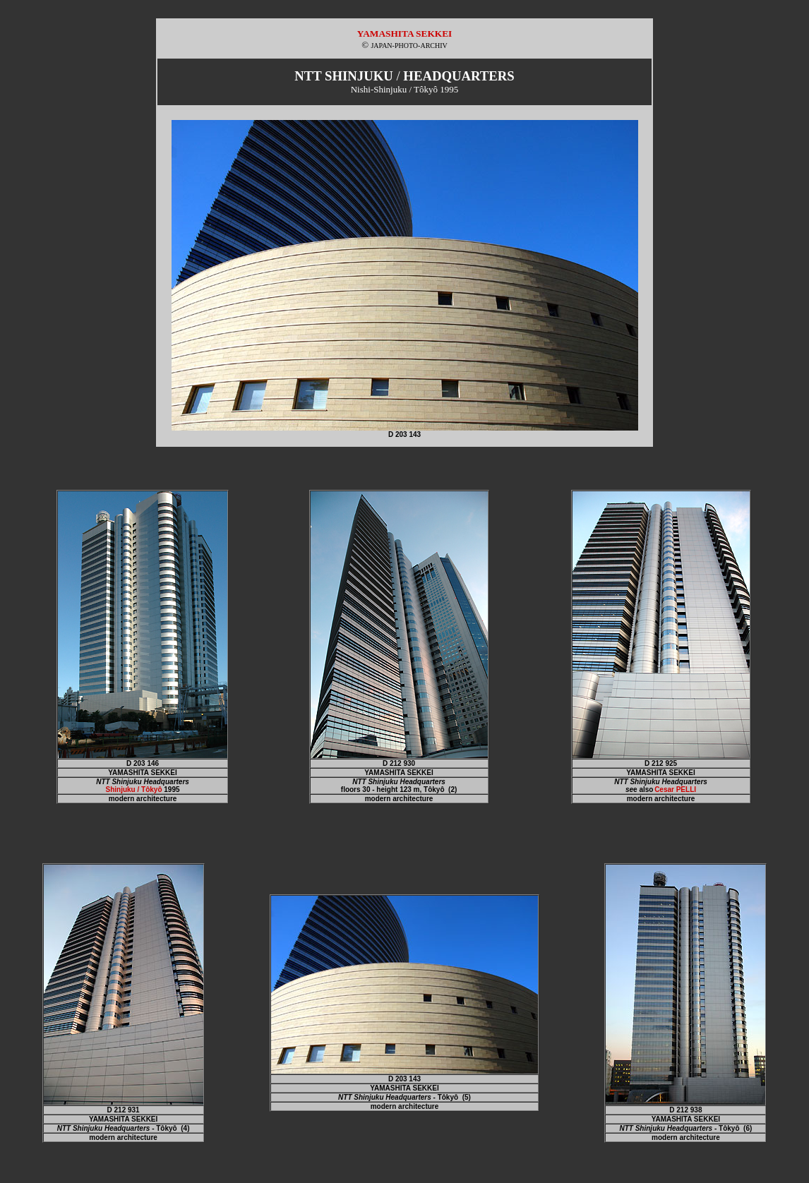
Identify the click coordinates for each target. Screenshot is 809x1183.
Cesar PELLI (675, 789)
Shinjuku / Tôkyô (134, 789)
